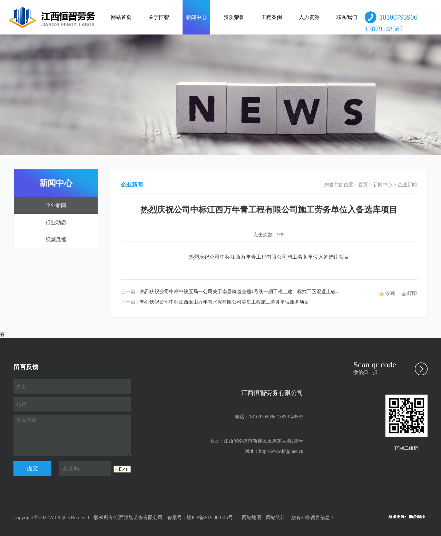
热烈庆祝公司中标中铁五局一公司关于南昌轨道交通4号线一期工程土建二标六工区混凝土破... (240, 291)
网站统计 (275, 517)
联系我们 (346, 17)
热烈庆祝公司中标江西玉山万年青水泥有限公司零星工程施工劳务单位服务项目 (224, 302)
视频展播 (56, 239)
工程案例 (271, 17)
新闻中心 (196, 17)
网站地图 (251, 517)
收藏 (390, 293)
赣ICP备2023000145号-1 (212, 517)
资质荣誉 (234, 17)
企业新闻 (56, 205)
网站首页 (121, 17)
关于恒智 (158, 17)
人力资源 (309, 17)
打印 (412, 293)
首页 (363, 184)
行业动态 (56, 222)
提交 (32, 468)
